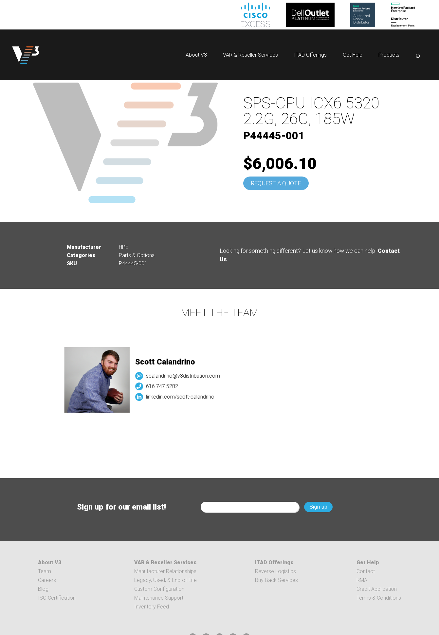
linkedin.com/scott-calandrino (183, 397)
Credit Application (377, 589)
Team (44, 571)
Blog (43, 589)
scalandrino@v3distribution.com (186, 376)
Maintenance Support (158, 598)
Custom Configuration (159, 589)
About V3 (196, 55)
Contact (366, 571)
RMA (362, 580)
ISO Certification (57, 598)
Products (388, 55)
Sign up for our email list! (121, 507)
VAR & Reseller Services (250, 55)
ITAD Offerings (310, 55)
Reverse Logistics (275, 571)
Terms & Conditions (379, 598)
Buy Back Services (276, 580)
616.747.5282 (165, 386)
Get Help (352, 55)
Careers (47, 580)
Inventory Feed (151, 607)
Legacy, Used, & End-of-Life (165, 580)
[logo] (25, 55)
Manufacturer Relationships (165, 571)
